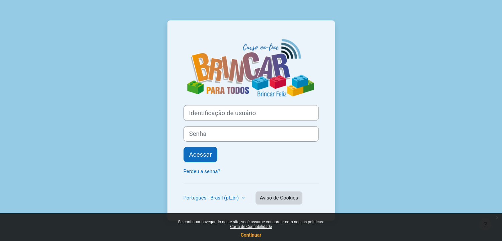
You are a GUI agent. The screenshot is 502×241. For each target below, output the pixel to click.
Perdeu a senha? (202, 171)
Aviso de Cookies (279, 198)
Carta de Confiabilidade (251, 226)
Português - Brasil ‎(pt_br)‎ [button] (212, 198)
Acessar (200, 154)
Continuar (251, 235)
